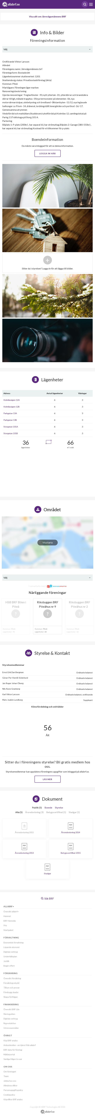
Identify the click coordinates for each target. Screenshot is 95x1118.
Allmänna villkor (10, 1085)
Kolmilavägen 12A (11, 400)
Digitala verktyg (10, 952)
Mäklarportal (9, 1054)
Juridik (6, 961)
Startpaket (8, 930)
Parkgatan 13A (10, 413)
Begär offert (9, 965)
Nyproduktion (9, 1023)
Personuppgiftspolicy (13, 1090)
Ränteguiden (9, 1014)
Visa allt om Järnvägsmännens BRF (47, 16)
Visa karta (47, 542)
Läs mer (47, 779)
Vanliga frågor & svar (12, 1059)
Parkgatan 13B (10, 420)
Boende (48, 807)
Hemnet (7, 916)
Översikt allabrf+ (11, 911)
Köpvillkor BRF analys (13, 1099)
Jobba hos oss (9, 1081)
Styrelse (59, 807)
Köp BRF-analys (10, 1040)
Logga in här (47, 153)
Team (6, 1076)
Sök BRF (47, 898)
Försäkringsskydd (11, 983)
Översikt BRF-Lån (11, 1009)
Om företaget (9, 1071)
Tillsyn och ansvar (11, 987)
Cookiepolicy (9, 1094)
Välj (5, 49)
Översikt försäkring (12, 978)
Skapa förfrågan (10, 997)
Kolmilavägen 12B (11, 406)
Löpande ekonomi (11, 947)
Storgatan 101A (10, 426)
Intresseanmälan (11, 1028)
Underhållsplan (10, 956)
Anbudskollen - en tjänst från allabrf (19, 1045)
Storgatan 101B (10, 433)
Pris (5, 925)
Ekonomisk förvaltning (13, 942)
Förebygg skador (11, 992)
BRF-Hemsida (9, 921)
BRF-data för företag (12, 1050)
